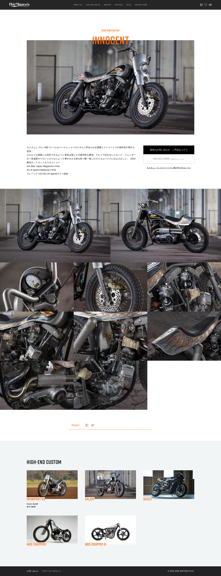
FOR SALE (119, 5)
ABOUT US (78, 5)
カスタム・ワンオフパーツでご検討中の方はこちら (169, 168)
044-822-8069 (168, 158)
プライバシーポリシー (51, 571)
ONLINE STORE (141, 5)
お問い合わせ (32, 571)
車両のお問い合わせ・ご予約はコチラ (169, 150)
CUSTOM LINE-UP (93, 5)
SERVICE (107, 5)
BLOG (129, 5)
